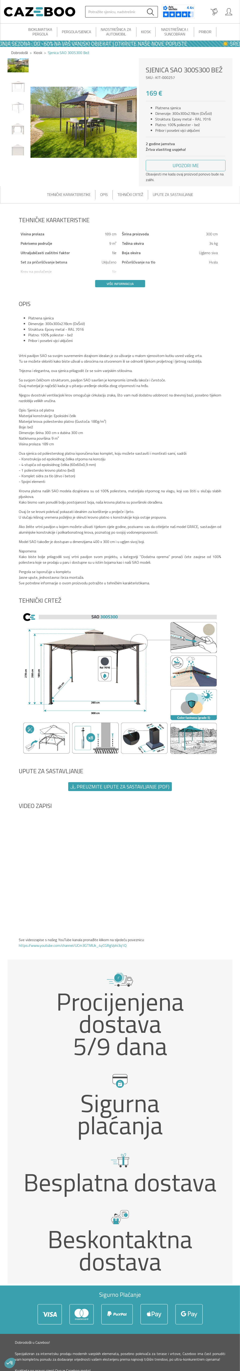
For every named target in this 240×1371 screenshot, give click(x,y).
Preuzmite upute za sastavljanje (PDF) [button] (120, 787)
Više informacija (120, 283)
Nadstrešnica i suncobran (174, 32)
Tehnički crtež (130, 194)
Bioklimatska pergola (40, 32)
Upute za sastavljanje (173, 194)
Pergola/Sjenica (76, 32)
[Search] (114, 12)
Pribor (205, 32)
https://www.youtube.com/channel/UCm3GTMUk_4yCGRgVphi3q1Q (73, 945)
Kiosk (146, 32)
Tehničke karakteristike (68, 194)
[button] (185, 165)
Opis (104, 194)
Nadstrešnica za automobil (116, 32)
